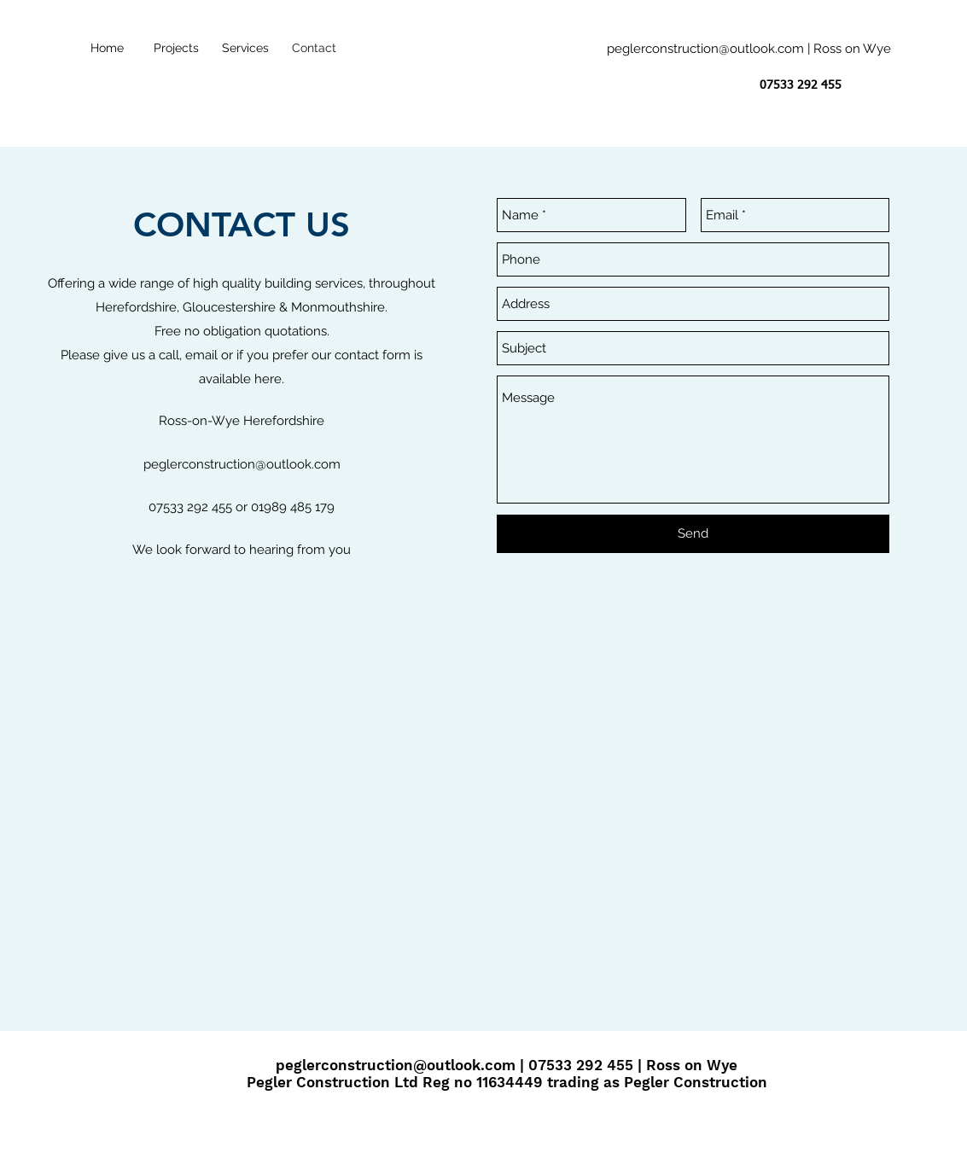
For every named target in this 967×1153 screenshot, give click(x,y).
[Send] (693, 534)
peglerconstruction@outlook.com (705, 48)
